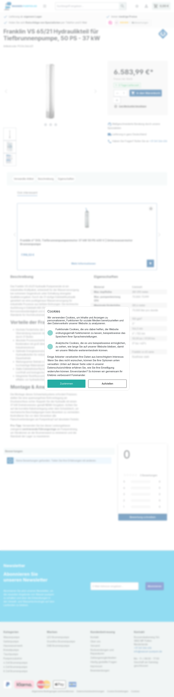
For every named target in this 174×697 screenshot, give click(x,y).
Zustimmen (66, 383)
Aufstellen (107, 383)
